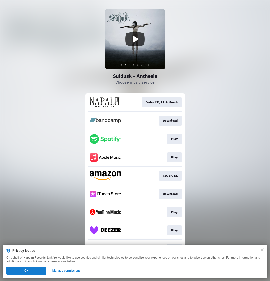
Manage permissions (66, 270)
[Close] (262, 250)
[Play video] (135, 39)
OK (26, 270)
